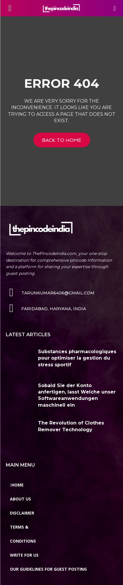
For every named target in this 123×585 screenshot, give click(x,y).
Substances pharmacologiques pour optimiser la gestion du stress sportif (77, 358)
